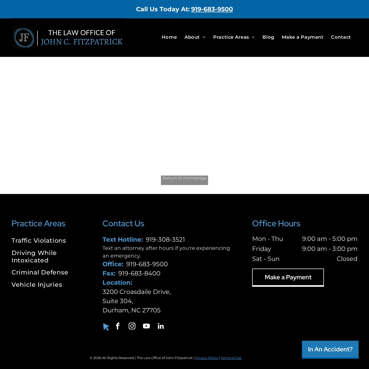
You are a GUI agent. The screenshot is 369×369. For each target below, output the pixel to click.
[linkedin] (161, 327)
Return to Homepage (185, 178)
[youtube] (146, 327)
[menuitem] (169, 37)
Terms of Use (231, 358)
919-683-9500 (212, 9)
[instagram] (132, 327)
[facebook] (118, 327)
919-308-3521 (165, 239)
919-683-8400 (139, 273)
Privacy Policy (206, 358)
